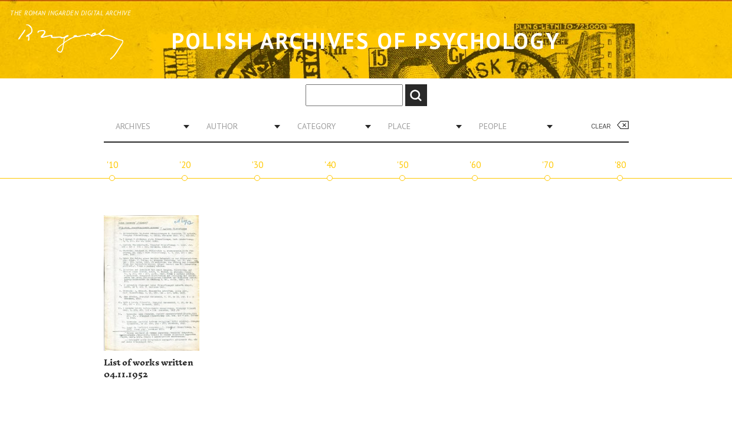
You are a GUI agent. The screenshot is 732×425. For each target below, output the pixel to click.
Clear (600, 126)
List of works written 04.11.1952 (148, 368)
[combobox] (148, 126)
